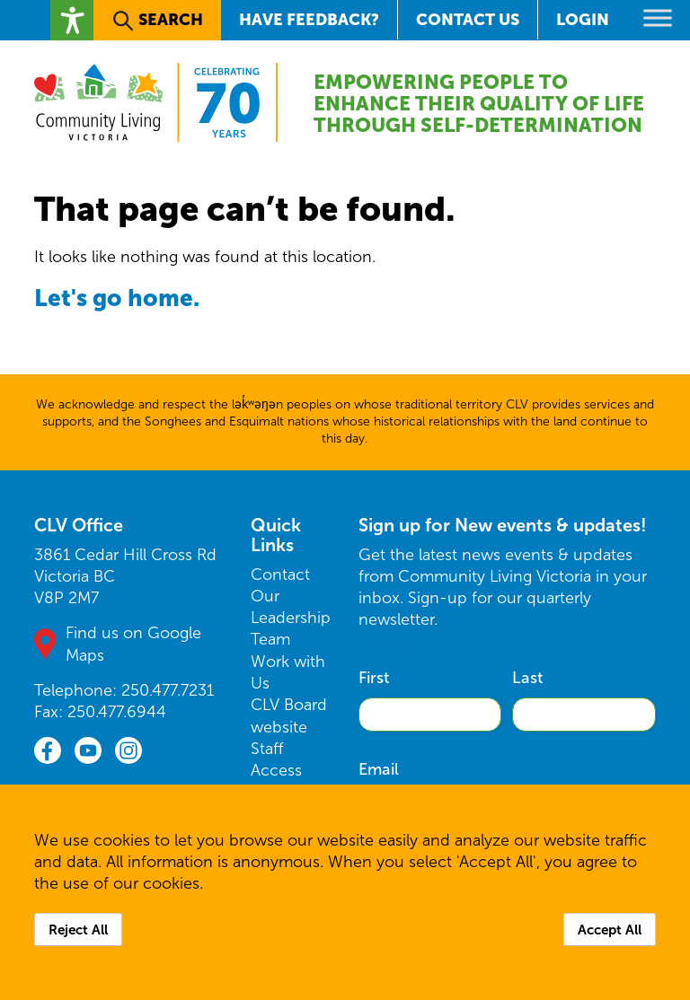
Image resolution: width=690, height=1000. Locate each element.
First (373, 678)
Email (378, 769)
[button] (71, 20)
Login (582, 19)
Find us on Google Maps (133, 643)
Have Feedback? (309, 19)
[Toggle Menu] (657, 17)
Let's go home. (116, 298)
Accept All (609, 929)
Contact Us (467, 19)
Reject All (78, 929)
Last (527, 678)
